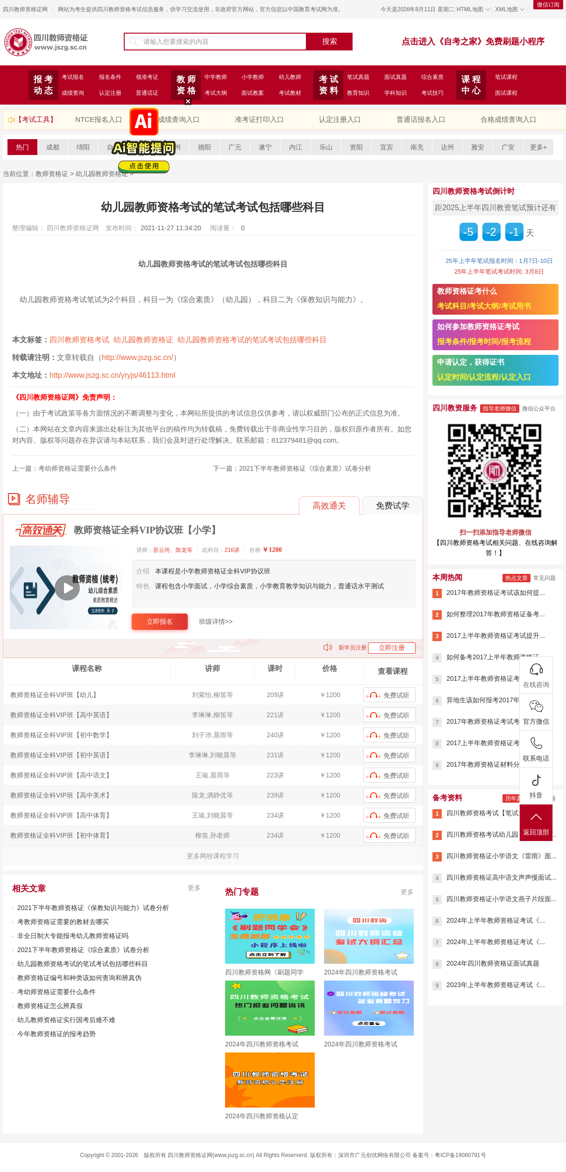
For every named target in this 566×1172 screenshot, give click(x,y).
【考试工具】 (36, 119)
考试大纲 (216, 93)
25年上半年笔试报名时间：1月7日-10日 (499, 260)
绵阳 (83, 147)
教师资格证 (51, 173)
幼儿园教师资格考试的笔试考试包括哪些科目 (252, 340)
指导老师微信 (499, 408)
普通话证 (147, 93)
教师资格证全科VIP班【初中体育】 (61, 835)
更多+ (538, 147)
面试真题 (395, 77)
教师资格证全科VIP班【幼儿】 (54, 695)
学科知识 (395, 93)
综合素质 (432, 77)
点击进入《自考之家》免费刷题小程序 (473, 41)
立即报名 (160, 621)
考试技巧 (432, 93)
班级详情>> (216, 621)
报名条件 (110, 77)
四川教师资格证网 (25, 9)
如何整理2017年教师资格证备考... (495, 614)
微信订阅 (548, 4)
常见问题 (544, 578)
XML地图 (506, 9)
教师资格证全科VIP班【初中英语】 (61, 755)
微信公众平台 (539, 408)
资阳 (356, 147)
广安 (508, 147)
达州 (447, 147)
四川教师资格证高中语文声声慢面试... (501, 877)
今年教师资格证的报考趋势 (56, 1034)
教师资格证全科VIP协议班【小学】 (147, 530)
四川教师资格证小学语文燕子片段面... (501, 899)
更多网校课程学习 (213, 856)
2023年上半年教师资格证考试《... (495, 984)
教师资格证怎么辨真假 (50, 1006)
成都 (52, 147)
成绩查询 (73, 93)
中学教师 (216, 77)
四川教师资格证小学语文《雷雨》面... (501, 856)
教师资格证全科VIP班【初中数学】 (61, 735)
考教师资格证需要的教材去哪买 (63, 921)
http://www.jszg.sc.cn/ (137, 357)
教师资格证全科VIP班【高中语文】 (61, 775)
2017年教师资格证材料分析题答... (495, 764)
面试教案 (252, 93)
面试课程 (506, 93)
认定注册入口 (340, 119)
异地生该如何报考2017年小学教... (495, 700)
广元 (234, 147)
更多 (194, 887)
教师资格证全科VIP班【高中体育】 (61, 815)
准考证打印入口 (259, 119)
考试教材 (290, 93)
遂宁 (265, 147)
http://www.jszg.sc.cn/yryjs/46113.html (112, 375)
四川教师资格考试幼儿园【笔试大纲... (501, 834)
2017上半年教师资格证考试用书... (495, 743)
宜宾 (386, 147)
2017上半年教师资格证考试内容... (495, 678)
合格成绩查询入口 (509, 119)
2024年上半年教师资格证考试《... (495, 920)
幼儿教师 (290, 77)
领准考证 (147, 77)
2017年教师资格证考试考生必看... (495, 721)
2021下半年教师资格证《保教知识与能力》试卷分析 (93, 907)
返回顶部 (536, 823)
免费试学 (393, 505)
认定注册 (110, 93)
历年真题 (516, 798)
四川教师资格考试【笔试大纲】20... (498, 813)
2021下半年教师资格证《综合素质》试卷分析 (305, 468)
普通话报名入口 (421, 119)
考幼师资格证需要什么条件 (77, 468)
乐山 (326, 147)
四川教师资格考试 (79, 340)
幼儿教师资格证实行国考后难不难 (66, 1020)
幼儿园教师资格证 (143, 340)
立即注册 (392, 647)
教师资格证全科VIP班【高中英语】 (61, 715)
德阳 (204, 147)
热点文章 (516, 578)
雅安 (477, 147)
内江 (295, 147)
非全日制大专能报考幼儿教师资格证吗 (72, 935)
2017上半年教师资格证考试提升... (495, 635)
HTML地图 (470, 9)
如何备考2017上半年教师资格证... (495, 657)
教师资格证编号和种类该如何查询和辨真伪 (79, 977)
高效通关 (329, 505)
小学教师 (252, 77)
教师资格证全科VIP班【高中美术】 (61, 795)
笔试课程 (506, 77)
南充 (417, 147)
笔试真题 (358, 77)
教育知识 (358, 93)
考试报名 (73, 77)
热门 (22, 147)
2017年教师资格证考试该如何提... (495, 592)
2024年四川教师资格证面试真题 (492, 963)
